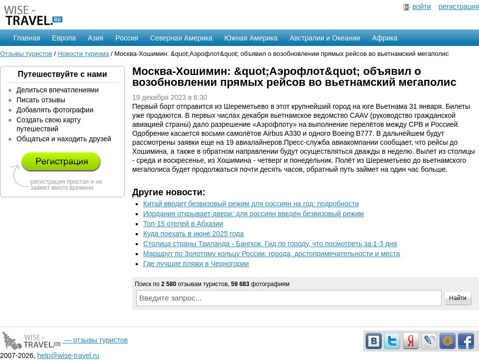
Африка (385, 38)
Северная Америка (181, 38)
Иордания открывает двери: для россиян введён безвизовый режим (253, 214)
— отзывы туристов (64, 340)
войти (421, 6)
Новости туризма (83, 53)
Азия (95, 38)
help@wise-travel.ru (68, 356)
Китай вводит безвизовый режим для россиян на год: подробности (251, 204)
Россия (126, 38)
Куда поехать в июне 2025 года (193, 234)
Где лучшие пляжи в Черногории (196, 264)
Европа (64, 38)
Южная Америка (250, 38)
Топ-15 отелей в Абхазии (183, 224)
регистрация (459, 6)
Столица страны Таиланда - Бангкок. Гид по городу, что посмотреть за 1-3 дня (270, 244)
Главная (26, 38)
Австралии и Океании (325, 38)
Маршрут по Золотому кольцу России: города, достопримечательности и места (271, 254)
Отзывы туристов (26, 53)
